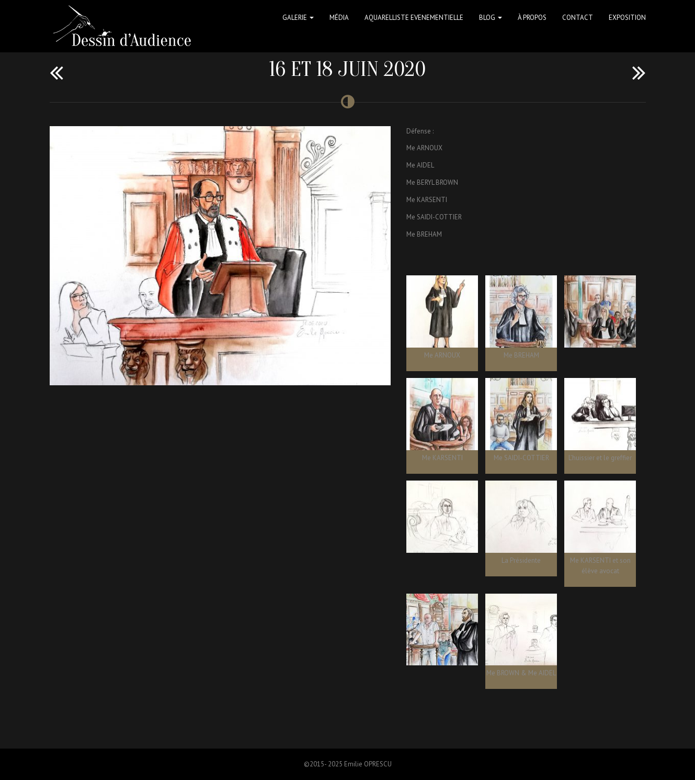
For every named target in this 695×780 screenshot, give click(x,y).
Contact (577, 17)
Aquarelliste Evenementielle (413, 17)
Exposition (627, 17)
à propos (532, 17)
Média (339, 17)
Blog (490, 17)
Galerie (298, 17)
